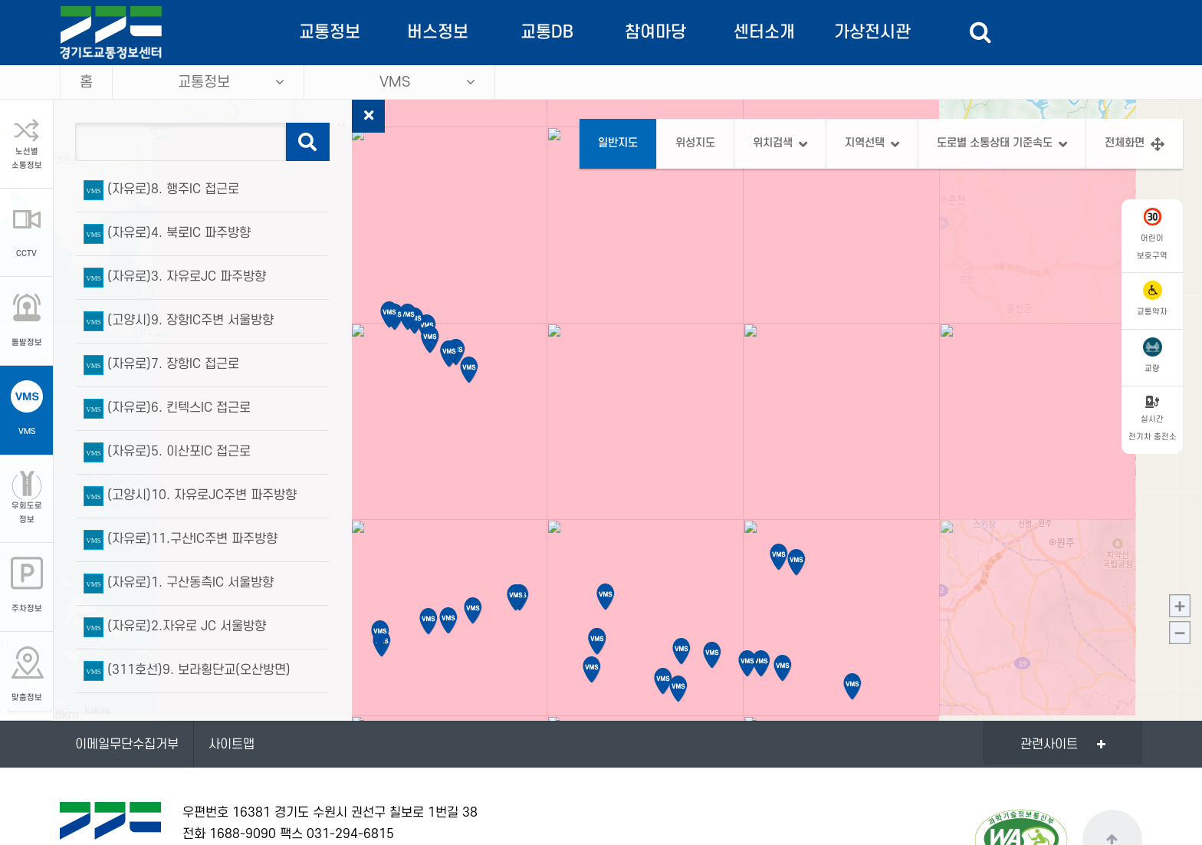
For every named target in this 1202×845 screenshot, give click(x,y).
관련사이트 (1049, 744)
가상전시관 (872, 32)
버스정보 (437, 32)
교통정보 (329, 32)
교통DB (547, 32)
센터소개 (764, 32)
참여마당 (655, 32)
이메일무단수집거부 (127, 744)
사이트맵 (232, 744)
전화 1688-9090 (229, 834)
